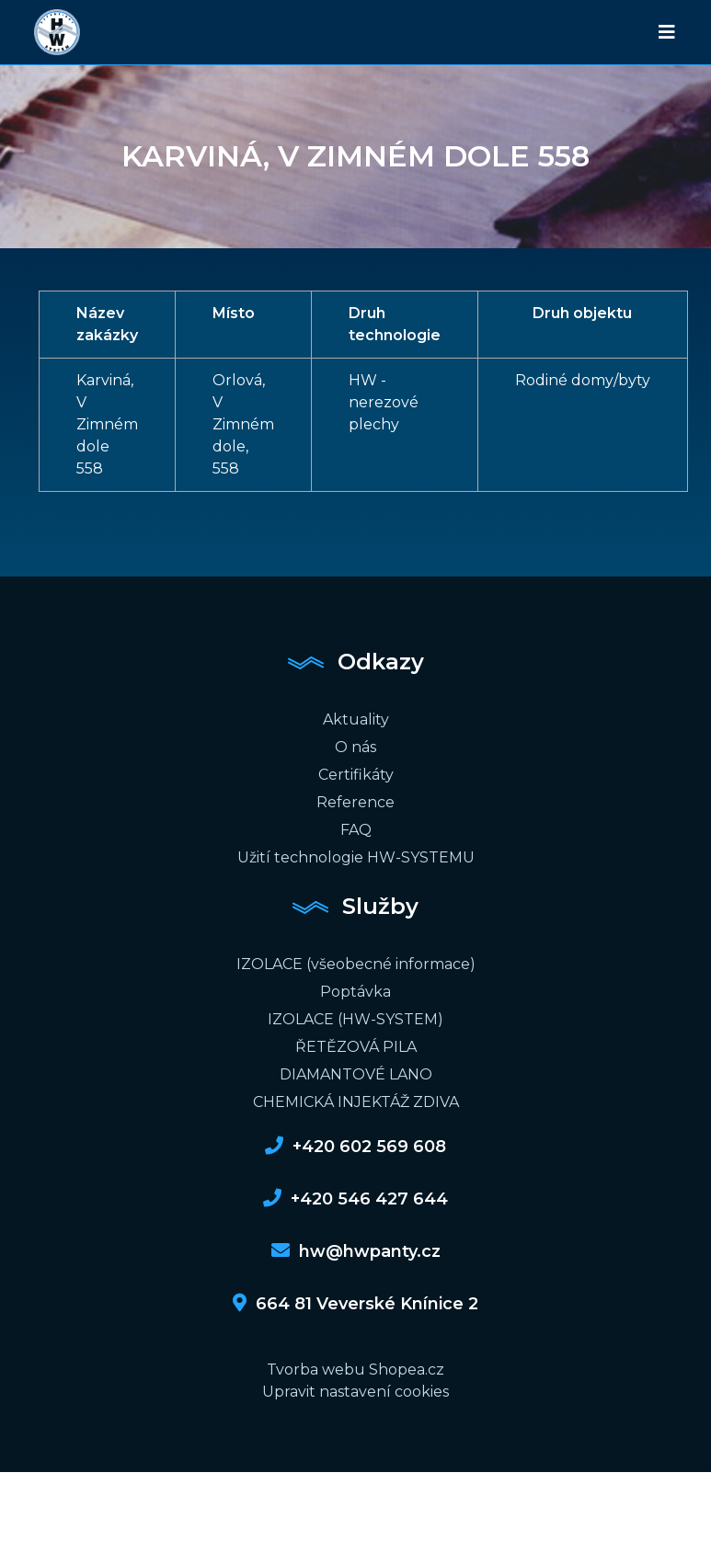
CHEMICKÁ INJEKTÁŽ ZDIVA (356, 1102)
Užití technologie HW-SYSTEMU (356, 857)
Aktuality (356, 719)
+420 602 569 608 (355, 1146)
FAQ (356, 830)
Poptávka (355, 991)
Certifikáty (356, 774)
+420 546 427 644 (355, 1199)
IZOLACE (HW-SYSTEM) (355, 1019)
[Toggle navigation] (667, 32)
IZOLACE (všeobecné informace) (356, 964)
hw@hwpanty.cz (356, 1251)
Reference (355, 802)
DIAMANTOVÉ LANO (356, 1074)
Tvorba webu (316, 1369)
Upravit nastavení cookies (355, 1391)
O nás (355, 747)
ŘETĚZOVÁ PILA (356, 1047)
